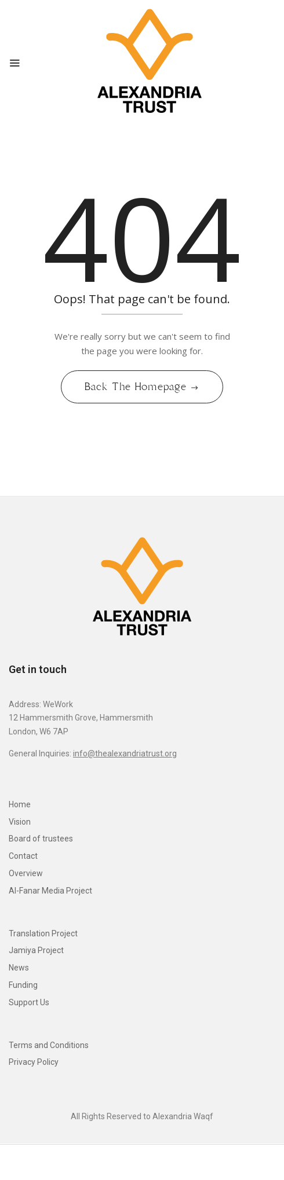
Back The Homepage (137, 387)
